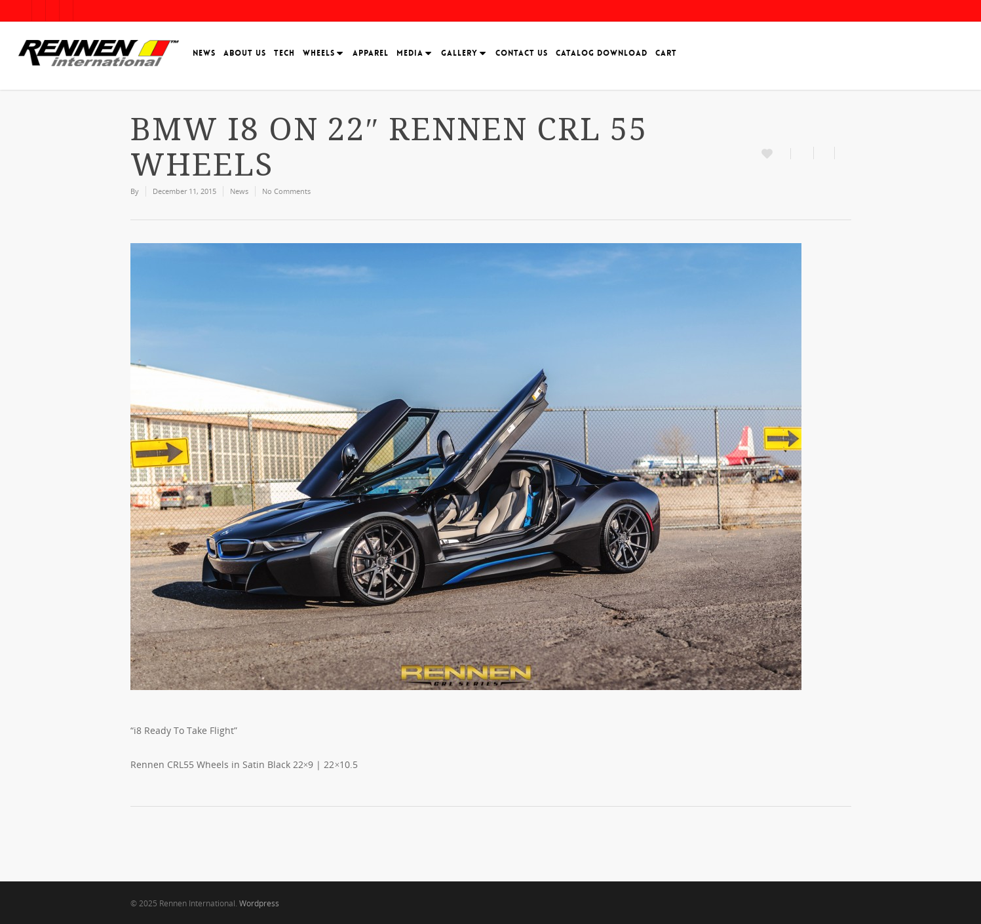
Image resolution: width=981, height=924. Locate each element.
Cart (666, 53)
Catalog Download (601, 53)
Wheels (321, 53)
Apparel (371, 53)
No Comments (286, 191)
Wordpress (259, 903)
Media (412, 53)
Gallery (462, 53)
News (204, 53)
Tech (284, 53)
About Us (244, 53)
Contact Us (521, 53)
